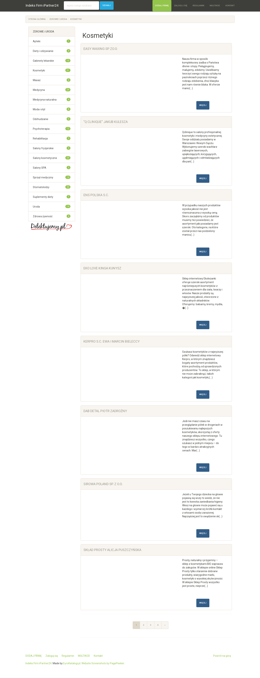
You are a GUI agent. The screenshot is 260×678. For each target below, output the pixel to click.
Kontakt (230, 5)
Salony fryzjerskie (43, 148)
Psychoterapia (41, 128)
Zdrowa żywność (42, 216)
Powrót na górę (222, 655)
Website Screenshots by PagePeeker (102, 663)
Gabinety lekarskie (43, 60)
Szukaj (107, 5)
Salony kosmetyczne (45, 158)
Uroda (36, 206)
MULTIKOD (215, 5)
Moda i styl (39, 109)
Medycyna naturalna (45, 99)
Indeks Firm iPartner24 (42, 5)
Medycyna (39, 89)
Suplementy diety (43, 196)
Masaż (37, 80)
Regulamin (198, 5)
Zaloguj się (180, 5)
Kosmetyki (76, 19)
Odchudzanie (40, 119)
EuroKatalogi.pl (71, 663)
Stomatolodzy (41, 187)
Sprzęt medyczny (43, 177)
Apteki (36, 41)
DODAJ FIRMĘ (162, 5)
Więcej (202, 105)
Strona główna (37, 19)
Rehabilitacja (40, 138)
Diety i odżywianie (43, 51)
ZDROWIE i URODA (58, 19)
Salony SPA (39, 167)
